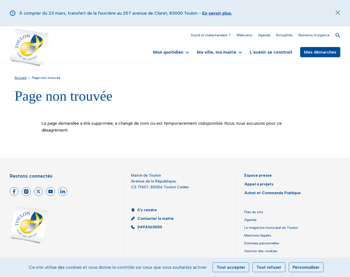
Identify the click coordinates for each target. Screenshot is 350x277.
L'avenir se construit (271, 52)
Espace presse (258, 175)
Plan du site (253, 212)
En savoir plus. (217, 13)
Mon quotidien (171, 52)
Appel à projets (258, 184)
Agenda (264, 35)
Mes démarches (320, 52)
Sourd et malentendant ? (211, 35)
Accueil (20, 78)
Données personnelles (261, 243)
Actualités (284, 35)
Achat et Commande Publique (272, 193)
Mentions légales (257, 235)
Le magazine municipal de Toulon (271, 228)
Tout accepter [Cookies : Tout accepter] (231, 267)
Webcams (244, 35)
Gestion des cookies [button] (260, 251)
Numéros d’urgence (314, 35)
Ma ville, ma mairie (219, 52)
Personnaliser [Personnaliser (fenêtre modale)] (306, 267)
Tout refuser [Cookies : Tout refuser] (268, 267)
